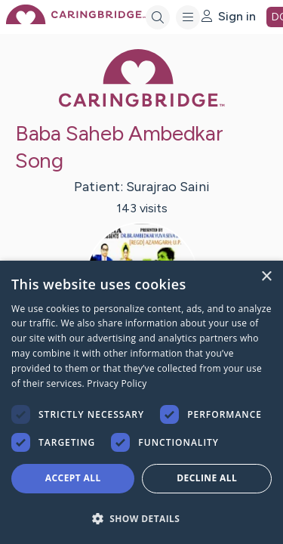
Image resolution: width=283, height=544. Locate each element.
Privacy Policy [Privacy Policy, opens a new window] (116, 383)
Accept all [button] (73, 477)
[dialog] (141, 402)
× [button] (266, 277)
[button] (141, 518)
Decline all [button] (207, 477)
